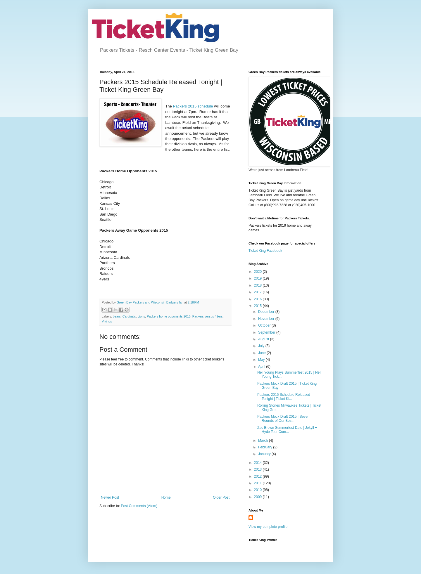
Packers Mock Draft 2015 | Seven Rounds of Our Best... (283, 419)
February (265, 447)
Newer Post (110, 497)
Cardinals (129, 316)
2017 (258, 292)
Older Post (221, 497)
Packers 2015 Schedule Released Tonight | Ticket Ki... (283, 397)
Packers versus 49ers (207, 316)
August (264, 339)
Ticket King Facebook (265, 251)
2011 (258, 483)
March (263, 440)
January (265, 454)
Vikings (107, 321)
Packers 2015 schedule (193, 106)
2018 (258, 285)
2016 (258, 299)
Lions (141, 316)
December (266, 312)
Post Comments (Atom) (139, 506)
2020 (258, 272)
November (266, 319)
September (267, 332)
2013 (258, 469)
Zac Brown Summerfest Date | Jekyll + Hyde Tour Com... (287, 430)
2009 (258, 497)
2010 (258, 490)
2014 (258, 463)
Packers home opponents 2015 (168, 316)
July (261, 346)
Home (166, 497)
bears (117, 316)
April (262, 367)
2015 (258, 306)
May (262, 360)
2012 (258, 476)
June (262, 353)
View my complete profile (268, 527)
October (265, 325)
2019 (258, 278)
